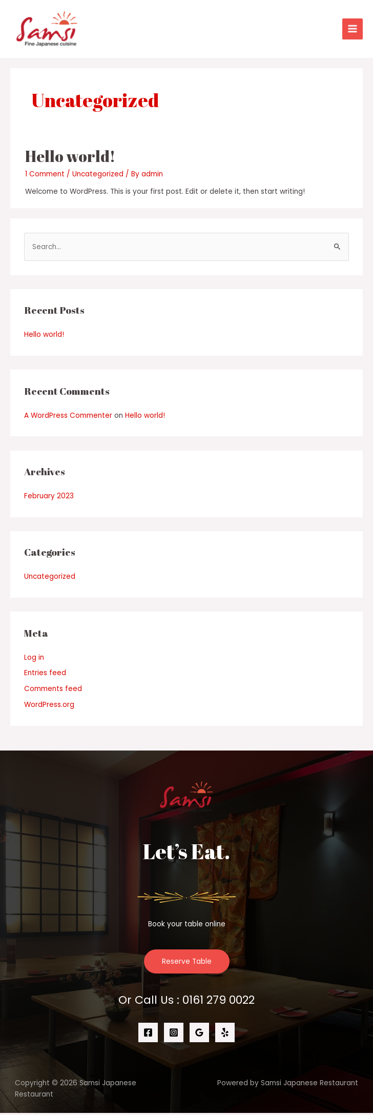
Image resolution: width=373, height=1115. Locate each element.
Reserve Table (187, 963)
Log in (34, 659)
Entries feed (45, 675)
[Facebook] (148, 1035)
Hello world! (70, 158)
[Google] (199, 1035)
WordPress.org (49, 707)
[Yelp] (225, 1035)
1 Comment (45, 176)
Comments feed (53, 691)
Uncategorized (97, 176)
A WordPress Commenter (68, 417)
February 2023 (49, 498)
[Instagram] (173, 1035)
